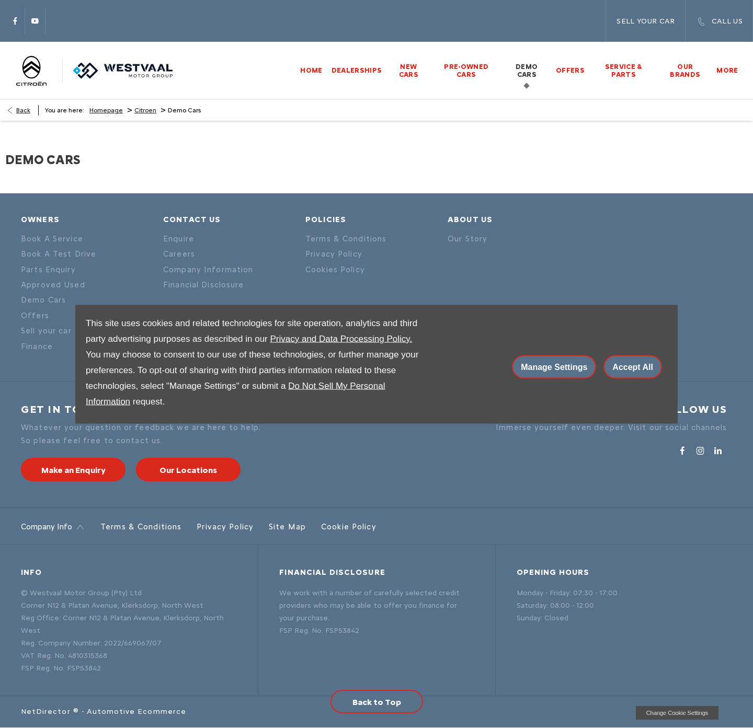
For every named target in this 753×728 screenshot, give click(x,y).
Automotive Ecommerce (136, 711)
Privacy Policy (333, 254)
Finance (37, 346)
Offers (35, 315)
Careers (179, 254)
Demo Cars (43, 300)
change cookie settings (677, 713)
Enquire (178, 239)
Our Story (467, 239)
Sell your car (46, 331)
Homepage (106, 110)
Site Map (287, 526)
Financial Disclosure (203, 285)
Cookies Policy (335, 269)
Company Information (208, 269)
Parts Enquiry (48, 269)
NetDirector (47, 711)
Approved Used (53, 285)
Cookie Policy (348, 526)
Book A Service (52, 239)
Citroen (145, 110)
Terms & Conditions (345, 239)
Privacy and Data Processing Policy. (341, 338)
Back (23, 110)
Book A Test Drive (58, 254)
